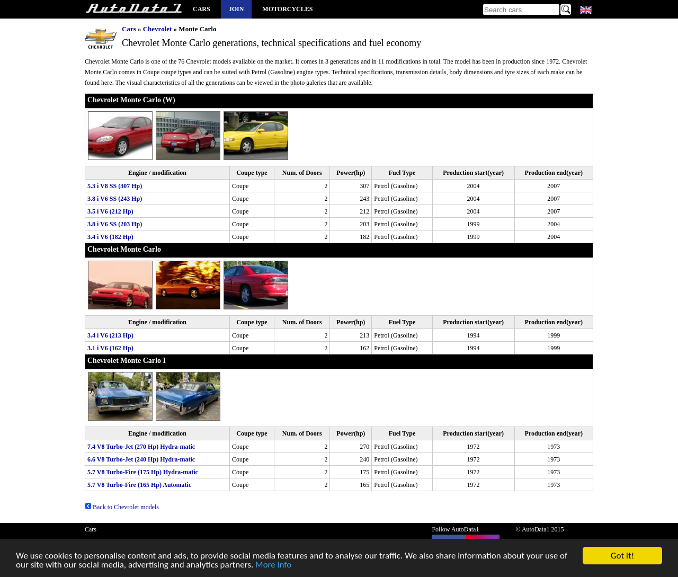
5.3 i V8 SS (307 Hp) (114, 186)
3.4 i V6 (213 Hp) (110, 335)
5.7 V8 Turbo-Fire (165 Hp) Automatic (139, 485)
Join (236, 9)
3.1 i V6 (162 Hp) (110, 348)
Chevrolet (157, 29)
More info (273, 566)
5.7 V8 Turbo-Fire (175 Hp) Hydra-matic (142, 472)
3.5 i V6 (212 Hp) (110, 211)
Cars (201, 9)
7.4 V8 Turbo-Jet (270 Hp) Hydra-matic (141, 446)
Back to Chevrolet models (122, 507)
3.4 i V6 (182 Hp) (110, 237)
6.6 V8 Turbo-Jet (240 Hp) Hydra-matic (141, 459)
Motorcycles (287, 9)
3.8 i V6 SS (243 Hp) (114, 198)
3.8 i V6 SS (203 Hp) (114, 224)
